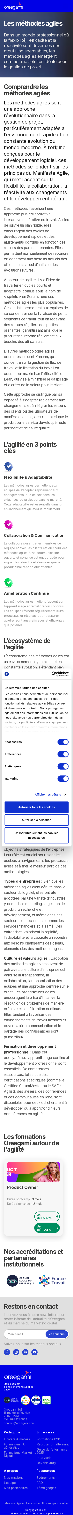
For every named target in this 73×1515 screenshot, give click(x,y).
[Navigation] (65, 6)
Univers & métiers (17, 1439)
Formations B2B (48, 1439)
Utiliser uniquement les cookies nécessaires (36, 835)
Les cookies (33, 1503)
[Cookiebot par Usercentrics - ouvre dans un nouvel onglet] (52, 674)
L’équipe (10, 1483)
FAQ (40, 1483)
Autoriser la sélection (36, 820)
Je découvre (47, 1216)
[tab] (7, 1351)
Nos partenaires (16, 1488)
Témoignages (46, 1488)
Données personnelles (55, 1503)
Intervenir (44, 1458)
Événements (46, 1478)
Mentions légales (15, 1503)
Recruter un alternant (53, 1444)
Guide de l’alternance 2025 (52, 1451)
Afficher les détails (48, 794)
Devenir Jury (46, 1463)
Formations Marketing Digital (20, 1454)
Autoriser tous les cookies (36, 807)
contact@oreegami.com (19, 1423)
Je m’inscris (47, 1227)
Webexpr (58, 1513)
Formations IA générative (14, 1445)
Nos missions (13, 1478)
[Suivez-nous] (7, 1352)
